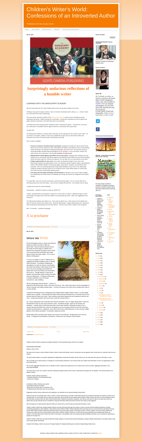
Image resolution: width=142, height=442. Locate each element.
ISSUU (110, 209)
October (101, 281)
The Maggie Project (112, 233)
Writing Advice (46, 29)
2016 (98, 315)
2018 (98, 274)
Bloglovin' (111, 197)
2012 (98, 324)
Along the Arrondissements (71, 29)
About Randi (35, 29)
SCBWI (110, 216)
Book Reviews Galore (111, 201)
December (102, 276)
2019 (98, 272)
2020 (98, 270)
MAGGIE (57, 29)
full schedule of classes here (63, 153)
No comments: (54, 226)
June (100, 290)
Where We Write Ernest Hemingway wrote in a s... (106, 299)
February (101, 307)
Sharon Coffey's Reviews (111, 220)
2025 (98, 258)
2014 (98, 319)
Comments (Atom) (38, 334)
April (100, 303)
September (102, 283)
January (101, 309)
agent (77, 112)
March (101, 305)
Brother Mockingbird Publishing (112, 206)
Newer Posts (30, 331)
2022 (98, 265)
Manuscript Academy (58, 117)
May (100, 292)
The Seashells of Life (112, 238)
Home (27, 29)
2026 (98, 256)
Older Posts (86, 331)
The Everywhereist (112, 229)
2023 (98, 263)
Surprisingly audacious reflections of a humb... (105, 295)
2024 (98, 260)
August (101, 286)
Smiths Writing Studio (110, 224)
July (100, 288)
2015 (98, 317)
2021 (98, 267)
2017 (98, 312)
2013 (98, 322)
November (102, 279)
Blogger (100, 433)
